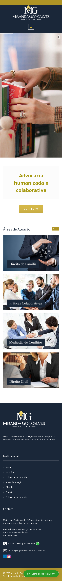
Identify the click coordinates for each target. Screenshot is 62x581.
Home (8, 467)
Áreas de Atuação (14, 482)
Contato (9, 492)
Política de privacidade (16, 477)
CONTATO (31, 209)
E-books (9, 487)
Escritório (10, 472)
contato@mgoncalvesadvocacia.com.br (26, 550)
